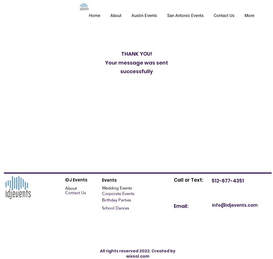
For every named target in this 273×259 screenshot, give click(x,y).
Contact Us (75, 193)
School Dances (115, 208)
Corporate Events (118, 193)
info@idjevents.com (235, 205)
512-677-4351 (228, 180)
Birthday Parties (116, 200)
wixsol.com (137, 256)
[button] (185, 13)
